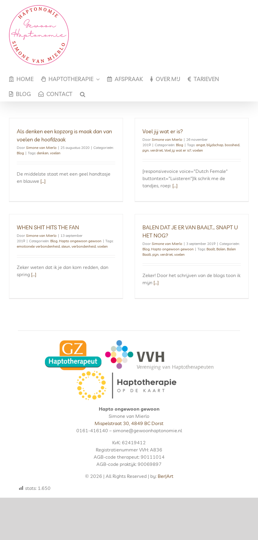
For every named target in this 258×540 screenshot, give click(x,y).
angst (198, 145)
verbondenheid (93, 241)
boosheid (230, 145)
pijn (143, 150)
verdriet (154, 150)
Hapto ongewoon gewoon (89, 235)
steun (75, 241)
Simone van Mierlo (41, 147)
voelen (55, 153)
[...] (42, 181)
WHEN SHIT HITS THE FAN (57, 222)
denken (42, 153)
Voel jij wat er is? (160, 131)
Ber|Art (165, 487)
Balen (214, 250)
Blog (20, 153)
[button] (82, 93)
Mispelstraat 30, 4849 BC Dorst (129, 434)
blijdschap (212, 145)
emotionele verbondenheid (47, 241)
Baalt (204, 250)
